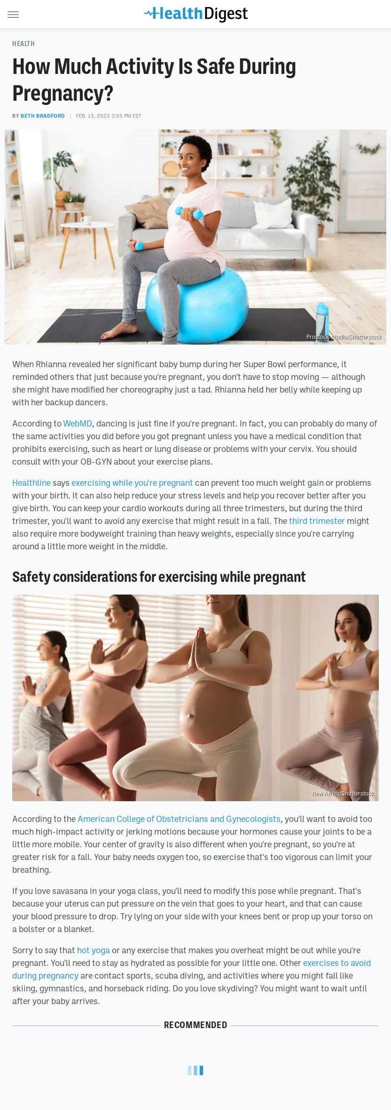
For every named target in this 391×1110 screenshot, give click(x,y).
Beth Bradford (43, 116)
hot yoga (93, 950)
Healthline (31, 482)
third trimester (317, 520)
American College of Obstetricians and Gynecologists (179, 818)
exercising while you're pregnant (132, 482)
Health (23, 44)
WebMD (77, 423)
